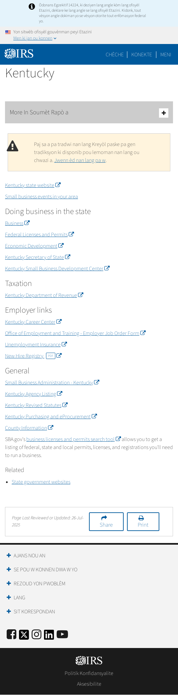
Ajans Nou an (29, 555)
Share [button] (106, 525)
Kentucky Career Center (33, 322)
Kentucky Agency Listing (33, 394)
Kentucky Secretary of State (37, 257)
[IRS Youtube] (62, 635)
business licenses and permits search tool (73, 439)
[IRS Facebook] (11, 635)
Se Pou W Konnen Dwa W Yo (45, 569)
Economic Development (34, 246)
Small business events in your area (41, 196)
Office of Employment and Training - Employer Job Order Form (75, 333)
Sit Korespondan (34, 611)
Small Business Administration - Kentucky (52, 382)
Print (143, 525)
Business (17, 223)
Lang (19, 597)
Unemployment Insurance (36, 344)
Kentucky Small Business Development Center (57, 268)
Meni (165, 54)
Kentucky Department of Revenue (44, 295)
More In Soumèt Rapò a (89, 113)
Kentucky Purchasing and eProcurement (51, 416)
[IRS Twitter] (24, 637)
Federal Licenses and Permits (39, 234)
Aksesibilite (89, 684)
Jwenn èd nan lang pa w (80, 160)
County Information (29, 428)
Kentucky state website (32, 185)
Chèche (115, 54)
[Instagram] (36, 635)
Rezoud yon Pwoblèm (39, 583)
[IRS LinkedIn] (49, 637)
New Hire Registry (33, 356)
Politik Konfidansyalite (89, 673)
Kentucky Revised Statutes (36, 405)
